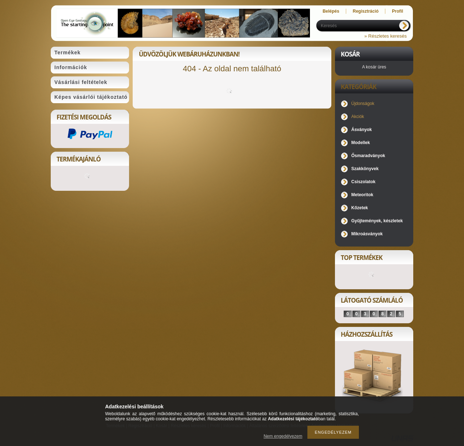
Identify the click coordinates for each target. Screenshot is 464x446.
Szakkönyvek (364, 168)
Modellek (360, 142)
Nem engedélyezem (283, 436)
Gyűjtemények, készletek (377, 220)
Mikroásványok (367, 233)
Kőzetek (359, 207)
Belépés (331, 11)
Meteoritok (362, 194)
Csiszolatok (363, 181)
